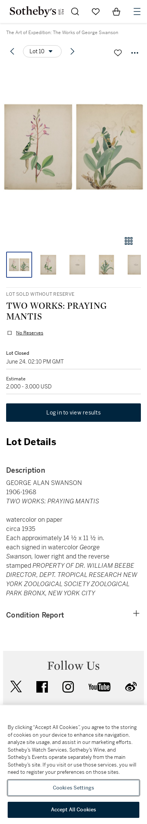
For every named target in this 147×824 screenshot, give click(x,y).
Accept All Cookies (73, 809)
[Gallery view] (128, 241)
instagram (68, 687)
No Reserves (29, 333)
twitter (16, 687)
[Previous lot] (12, 51)
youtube (99, 686)
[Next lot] (72, 51)
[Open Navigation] (137, 11)
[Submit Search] (75, 11)
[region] (73, 764)
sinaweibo (131, 686)
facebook (42, 687)
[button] (73, 147)
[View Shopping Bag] (116, 11)
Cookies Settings (73, 788)
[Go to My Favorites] (96, 11)
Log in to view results (73, 412)
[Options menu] (42, 51)
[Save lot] (118, 53)
